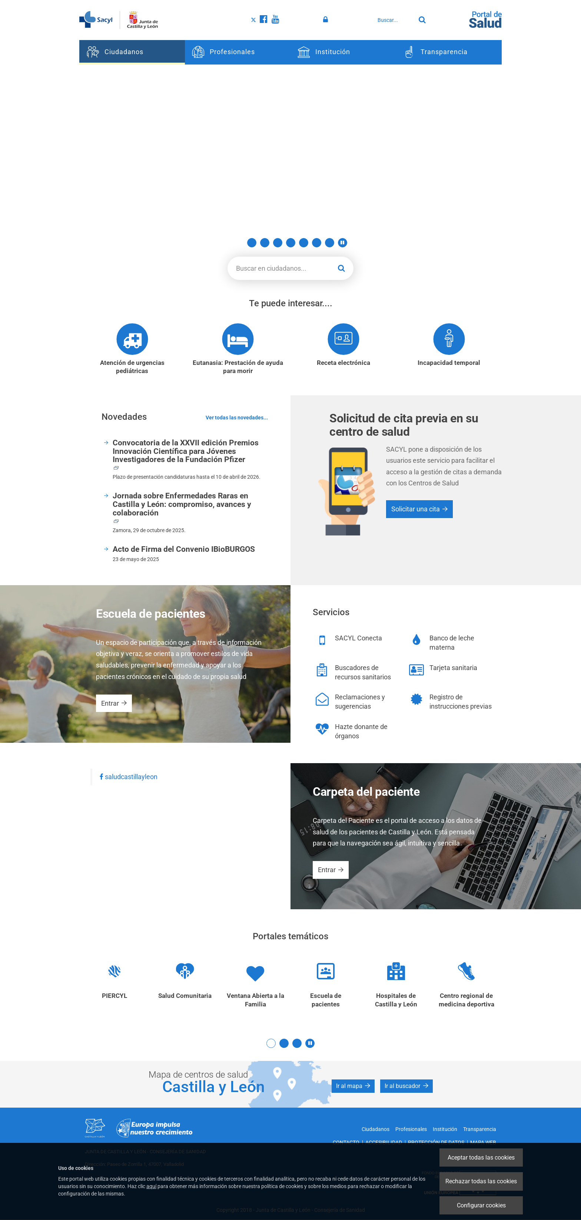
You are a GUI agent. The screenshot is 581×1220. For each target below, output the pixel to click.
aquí (151, 1186)
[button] (342, 242)
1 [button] (238, 242)
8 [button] (329, 242)
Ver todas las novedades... (237, 418)
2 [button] (251, 242)
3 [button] (264, 242)
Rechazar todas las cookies (481, 1181)
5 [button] (290, 242)
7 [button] (316, 242)
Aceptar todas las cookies (481, 1157)
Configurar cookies (481, 1205)
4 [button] (277, 242)
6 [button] (303, 242)
